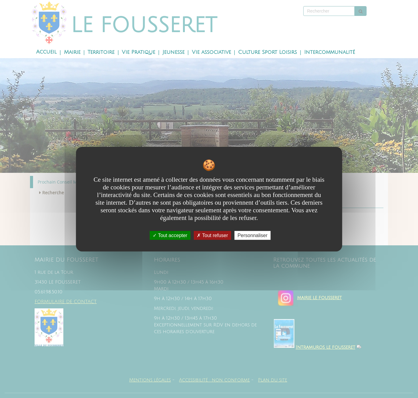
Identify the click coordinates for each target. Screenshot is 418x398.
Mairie (72, 52)
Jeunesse (173, 52)
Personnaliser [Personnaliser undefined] (252, 235)
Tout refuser (212, 235)
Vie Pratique (138, 52)
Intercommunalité (329, 52)
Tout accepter (170, 235)
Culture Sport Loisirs (267, 52)
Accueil (46, 52)
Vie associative (211, 52)
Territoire (101, 52)
